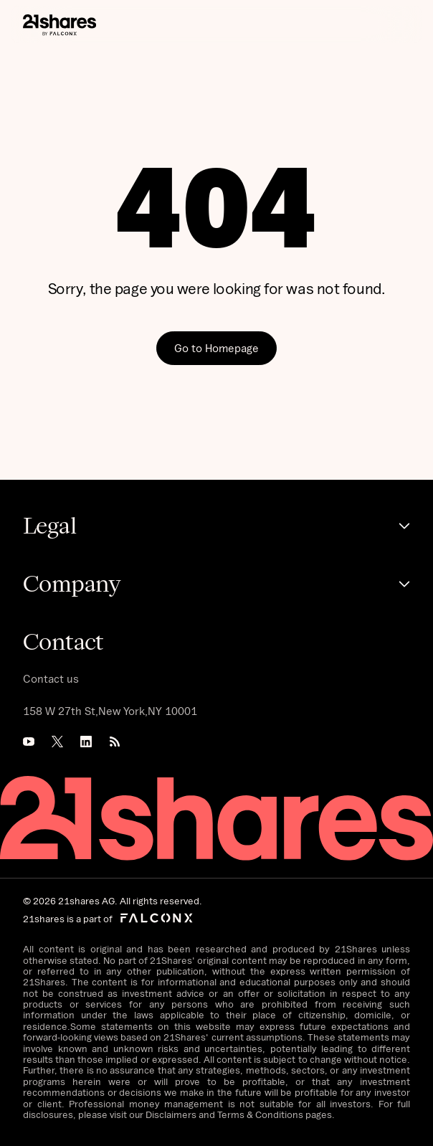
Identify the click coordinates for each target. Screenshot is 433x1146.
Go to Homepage (216, 347)
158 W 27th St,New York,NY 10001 (110, 710)
